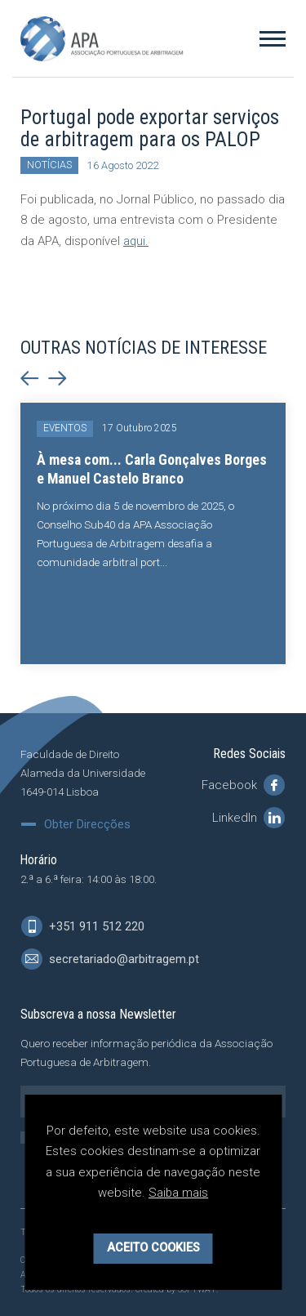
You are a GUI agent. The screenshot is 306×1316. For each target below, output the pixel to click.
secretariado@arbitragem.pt (110, 959)
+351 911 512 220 (82, 926)
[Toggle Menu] (272, 38)
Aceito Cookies (153, 1248)
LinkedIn (248, 817)
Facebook (243, 785)
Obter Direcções (87, 825)
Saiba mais (179, 1192)
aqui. (136, 241)
